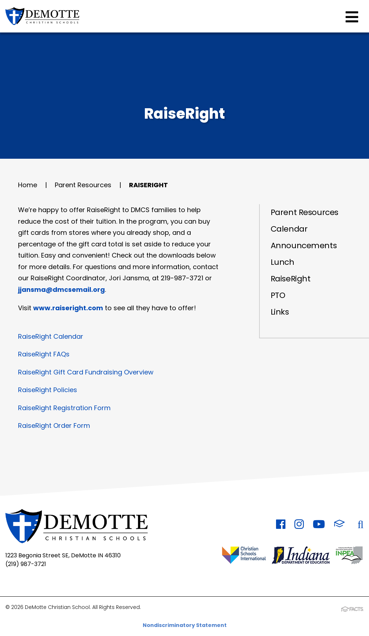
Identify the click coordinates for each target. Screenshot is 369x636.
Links (280, 311)
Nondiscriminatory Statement (185, 625)
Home (27, 184)
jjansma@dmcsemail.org (61, 289)
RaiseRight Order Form (54, 425)
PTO (278, 295)
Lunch (282, 262)
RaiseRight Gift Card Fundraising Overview (86, 372)
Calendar (289, 228)
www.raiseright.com (68, 307)
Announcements (304, 245)
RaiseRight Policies (47, 389)
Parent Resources (83, 184)
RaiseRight (148, 184)
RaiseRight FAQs (44, 354)
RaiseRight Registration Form (64, 407)
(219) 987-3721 (25, 564)
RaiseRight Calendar (50, 336)
